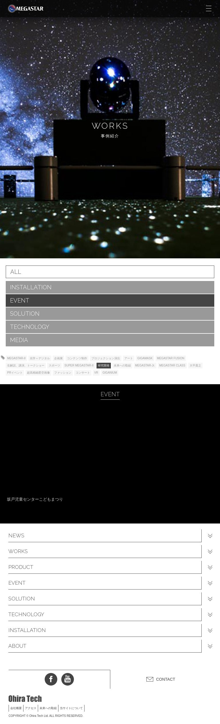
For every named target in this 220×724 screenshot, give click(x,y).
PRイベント (15, 372)
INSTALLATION (31, 287)
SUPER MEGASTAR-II (79, 365)
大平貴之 (195, 365)
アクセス (30, 708)
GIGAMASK (144, 358)
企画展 (58, 358)
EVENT (19, 300)
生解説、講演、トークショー (25, 365)
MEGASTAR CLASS (172, 365)
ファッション (62, 372)
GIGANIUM (110, 372)
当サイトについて (71, 708)
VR (96, 372)
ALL (15, 271)
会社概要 (16, 708)
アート (128, 358)
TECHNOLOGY (29, 326)
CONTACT (165, 679)
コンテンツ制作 (77, 358)
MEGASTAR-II (16, 358)
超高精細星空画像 (38, 372)
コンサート (83, 372)
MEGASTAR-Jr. (145, 365)
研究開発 (103, 365)
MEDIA (19, 340)
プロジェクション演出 (105, 358)
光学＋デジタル (40, 358)
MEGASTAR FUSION (170, 358)
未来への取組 (122, 365)
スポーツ (54, 365)
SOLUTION (25, 313)
